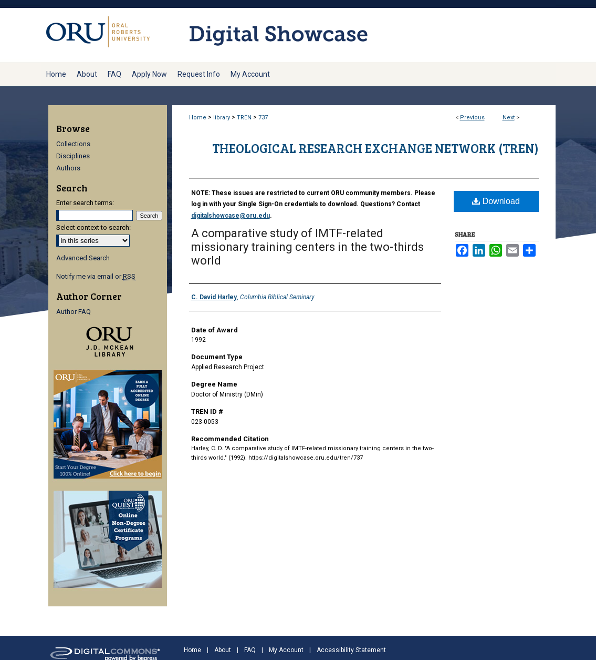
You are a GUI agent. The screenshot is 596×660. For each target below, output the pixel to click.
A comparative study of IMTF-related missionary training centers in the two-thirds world (307, 247)
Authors (68, 168)
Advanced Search (83, 258)
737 (263, 117)
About (222, 650)
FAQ (250, 650)
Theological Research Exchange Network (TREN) (375, 148)
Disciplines (73, 156)
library (221, 117)
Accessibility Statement (351, 650)
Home (197, 117)
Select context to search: (93, 227)
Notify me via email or (95, 276)
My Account (286, 650)
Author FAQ (73, 312)
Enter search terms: (85, 203)
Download (496, 201)
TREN (244, 117)
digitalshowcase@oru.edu (230, 215)
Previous (472, 117)
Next (509, 117)
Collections (73, 144)
